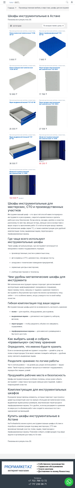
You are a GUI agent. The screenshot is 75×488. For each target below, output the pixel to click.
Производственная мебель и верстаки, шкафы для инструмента (45, 8)
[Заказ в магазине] (53, 26)
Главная (11, 8)
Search (67, 2)
